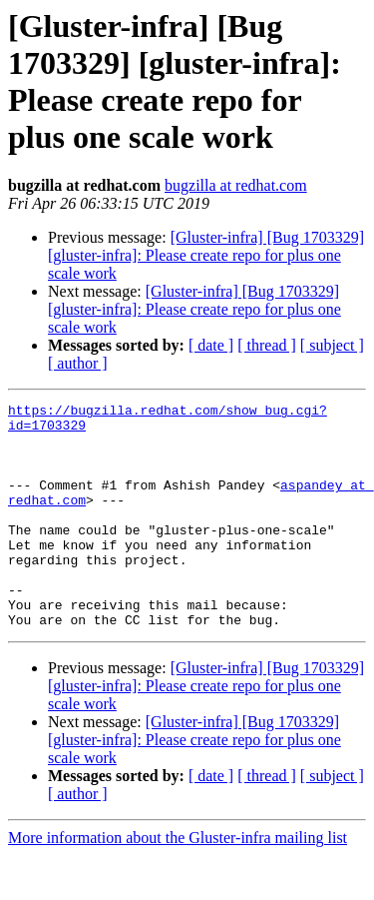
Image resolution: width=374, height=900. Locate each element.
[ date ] (210, 345)
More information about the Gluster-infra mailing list (177, 882)
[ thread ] (266, 345)
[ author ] (78, 363)
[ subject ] (332, 345)
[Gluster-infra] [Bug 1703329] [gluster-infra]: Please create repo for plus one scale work (206, 255)
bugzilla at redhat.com (236, 185)
